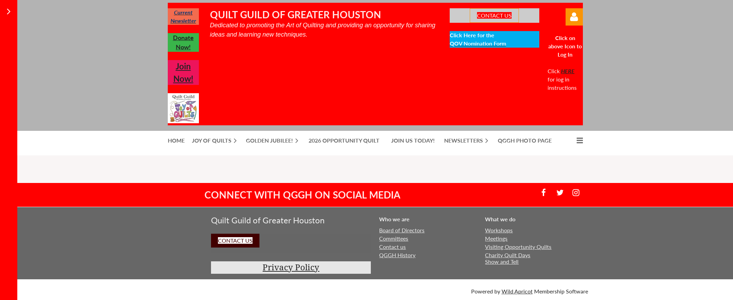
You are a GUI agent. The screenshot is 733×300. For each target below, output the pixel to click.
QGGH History (397, 255)
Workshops (499, 230)
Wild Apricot (517, 291)
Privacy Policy (291, 267)
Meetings (496, 238)
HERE (568, 71)
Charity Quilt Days (507, 255)
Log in (574, 17)
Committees (393, 238)
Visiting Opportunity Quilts (518, 246)
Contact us (392, 246)
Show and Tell (502, 261)
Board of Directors (401, 230)
